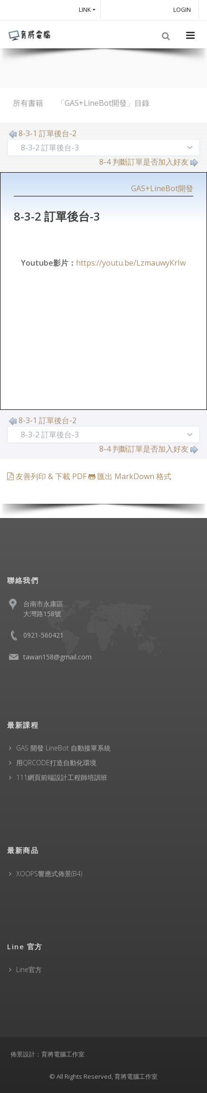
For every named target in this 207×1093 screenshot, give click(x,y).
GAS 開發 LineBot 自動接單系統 (63, 747)
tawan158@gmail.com (57, 656)
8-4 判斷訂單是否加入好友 (148, 162)
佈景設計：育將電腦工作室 (47, 1054)
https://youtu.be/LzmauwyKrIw (131, 263)
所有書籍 (28, 103)
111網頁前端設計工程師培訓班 (61, 777)
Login (183, 10)
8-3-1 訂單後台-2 (42, 133)
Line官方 (29, 969)
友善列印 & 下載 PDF (47, 476)
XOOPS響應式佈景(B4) (49, 873)
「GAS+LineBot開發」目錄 (103, 103)
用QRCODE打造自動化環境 (56, 762)
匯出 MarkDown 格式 (129, 476)
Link (85, 10)
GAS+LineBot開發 (162, 188)
